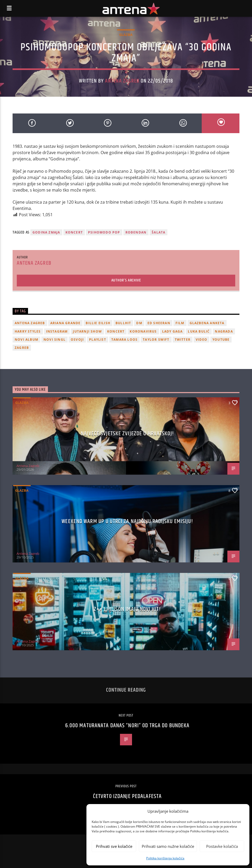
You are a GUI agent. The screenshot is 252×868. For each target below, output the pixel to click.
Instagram (57, 331)
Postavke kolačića (222, 846)
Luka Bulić (199, 331)
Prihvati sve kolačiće (114, 846)
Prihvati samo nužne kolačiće (168, 846)
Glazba (126, 34)
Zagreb (22, 347)
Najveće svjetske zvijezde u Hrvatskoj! (127, 433)
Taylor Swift (156, 339)
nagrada (224, 331)
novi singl (54, 339)
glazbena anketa (207, 323)
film (180, 323)
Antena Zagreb (122, 81)
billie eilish (98, 323)
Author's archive (126, 280)
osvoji (77, 339)
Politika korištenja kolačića (165, 858)
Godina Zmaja (46, 232)
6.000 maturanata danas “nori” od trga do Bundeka (127, 725)
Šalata (158, 232)
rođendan (136, 232)
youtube (220, 339)
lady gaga (172, 331)
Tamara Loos (124, 339)
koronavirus (143, 331)
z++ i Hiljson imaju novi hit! (127, 609)
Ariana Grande (65, 323)
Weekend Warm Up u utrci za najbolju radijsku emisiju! (127, 521)
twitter (182, 339)
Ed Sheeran (158, 323)
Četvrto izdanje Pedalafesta (127, 796)
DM (139, 323)
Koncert (74, 232)
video (201, 339)
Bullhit (123, 323)
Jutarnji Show (87, 331)
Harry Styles (28, 331)
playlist (97, 339)
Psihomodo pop (104, 232)
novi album (26, 339)
